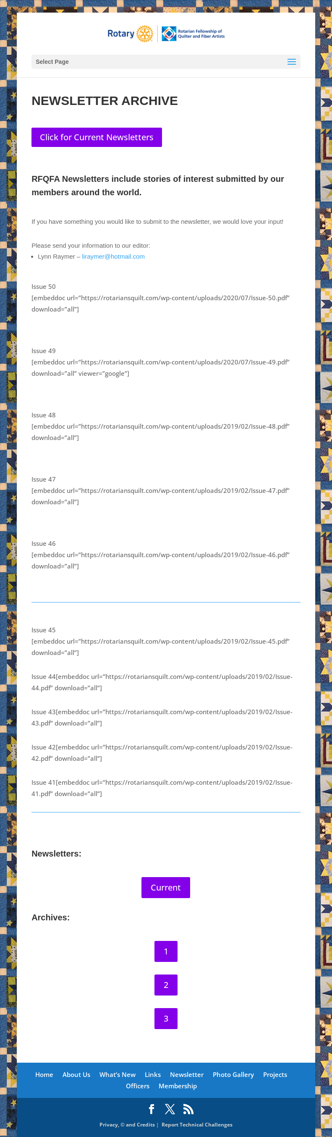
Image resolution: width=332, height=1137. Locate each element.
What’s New (117, 1074)
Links (153, 1074)
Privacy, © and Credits (127, 1125)
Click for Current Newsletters (97, 137)
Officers (137, 1086)
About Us (76, 1074)
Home (44, 1074)
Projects (275, 1074)
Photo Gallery (233, 1074)
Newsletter (187, 1074)
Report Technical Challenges (197, 1125)
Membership (178, 1086)
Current (166, 887)
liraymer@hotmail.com (113, 256)
